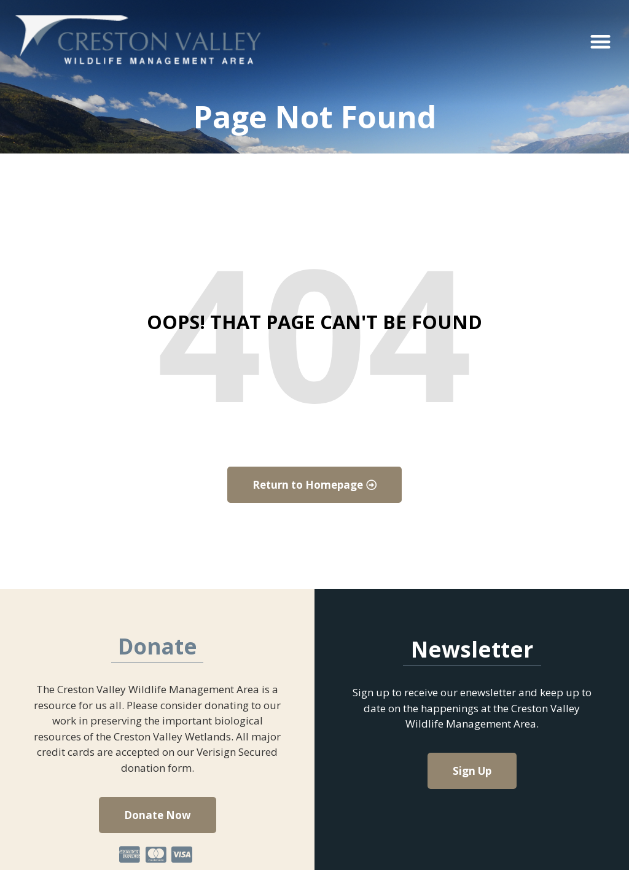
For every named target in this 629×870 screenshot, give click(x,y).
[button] (600, 41)
